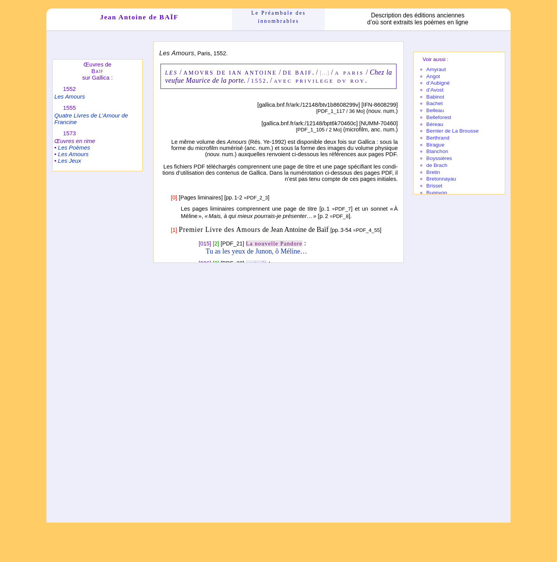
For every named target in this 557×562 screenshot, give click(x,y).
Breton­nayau (441, 179)
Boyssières (439, 158)
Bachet (434, 103)
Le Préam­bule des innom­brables (278, 17)
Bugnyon (436, 193)
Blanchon (437, 151)
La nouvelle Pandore (274, 243)
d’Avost (434, 90)
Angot (433, 76)
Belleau (435, 110)
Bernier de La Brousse (452, 131)
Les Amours (69, 96)
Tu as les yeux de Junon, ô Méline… (256, 251)
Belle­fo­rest (438, 117)
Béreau (434, 124)
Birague (435, 145)
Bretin (433, 172)
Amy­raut (436, 69)
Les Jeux (69, 160)
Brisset (434, 186)
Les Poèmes (74, 147)
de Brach (436, 165)
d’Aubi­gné (437, 83)
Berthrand (437, 138)
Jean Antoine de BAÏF (139, 17)
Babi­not (435, 97)
